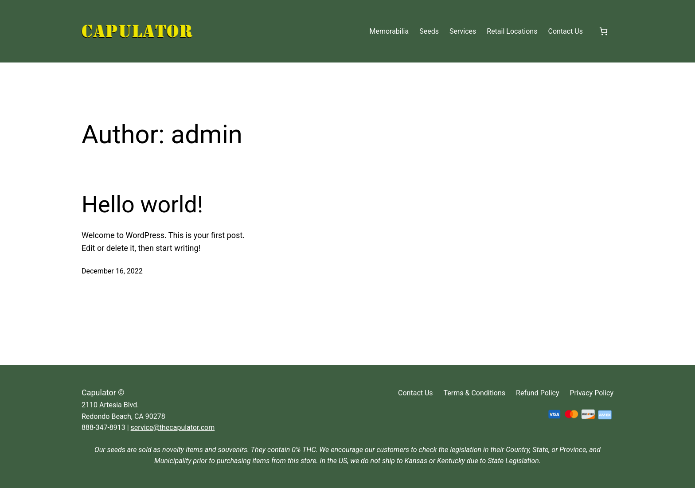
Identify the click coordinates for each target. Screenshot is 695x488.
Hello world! (142, 204)
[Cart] (603, 31)
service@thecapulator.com (173, 427)
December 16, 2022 (112, 271)
